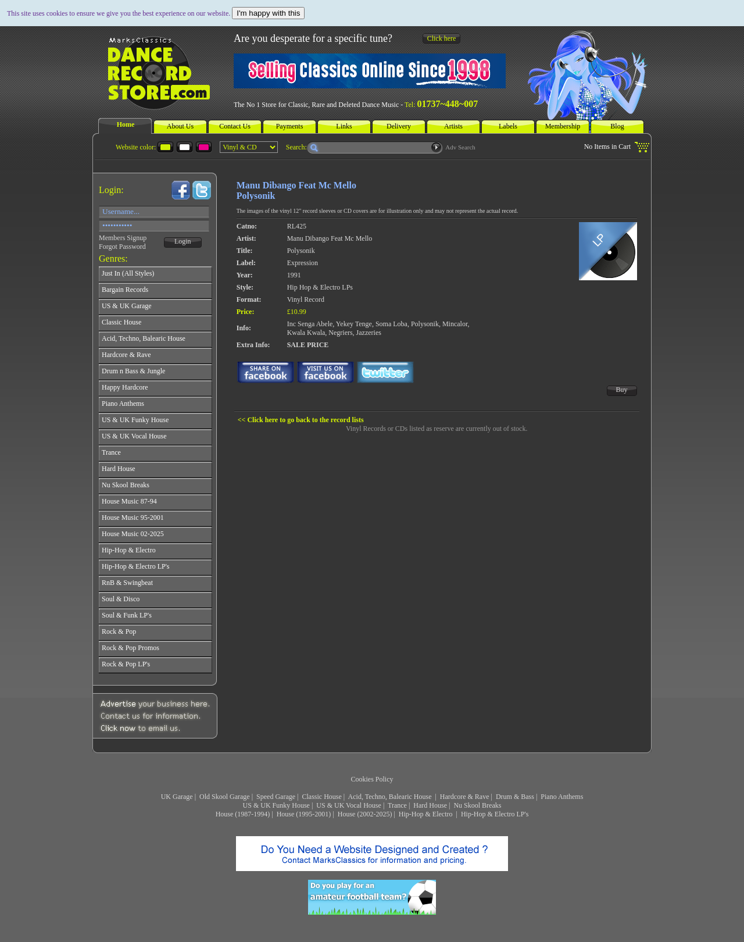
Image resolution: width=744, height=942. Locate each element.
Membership (563, 126)
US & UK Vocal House (348, 805)
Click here (441, 38)
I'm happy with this (268, 13)
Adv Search (460, 147)
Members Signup (122, 238)
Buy (622, 390)
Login (182, 241)
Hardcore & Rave (464, 797)
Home (126, 124)
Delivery (399, 126)
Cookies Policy (371, 779)
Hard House (430, 805)
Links (344, 126)
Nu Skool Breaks (477, 805)
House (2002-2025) (365, 814)
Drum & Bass (515, 797)
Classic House (321, 797)
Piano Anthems (562, 797)
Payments (289, 126)
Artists (453, 126)
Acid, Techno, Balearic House (391, 797)
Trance (397, 805)
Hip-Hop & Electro (427, 814)
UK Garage (177, 797)
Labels (508, 126)
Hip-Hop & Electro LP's (494, 814)
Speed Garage (275, 797)
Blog (617, 126)
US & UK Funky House (276, 805)
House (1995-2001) (304, 814)
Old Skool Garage (224, 797)
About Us (180, 126)
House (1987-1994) (243, 814)
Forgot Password (122, 246)
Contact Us (235, 126)
